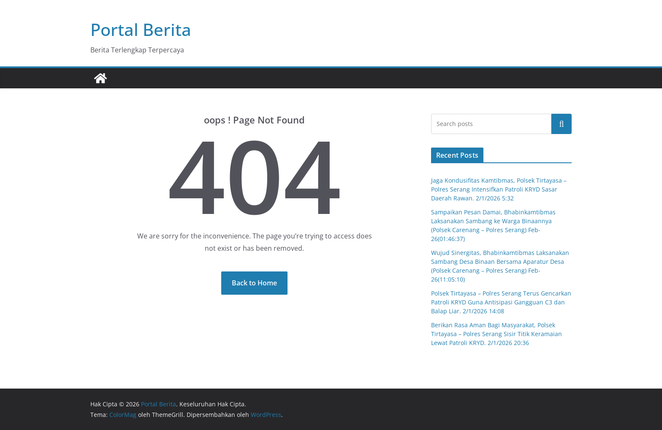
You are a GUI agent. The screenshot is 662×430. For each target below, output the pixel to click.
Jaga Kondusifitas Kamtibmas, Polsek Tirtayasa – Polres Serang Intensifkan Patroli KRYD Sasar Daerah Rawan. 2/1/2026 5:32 (499, 189)
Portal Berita (140, 29)
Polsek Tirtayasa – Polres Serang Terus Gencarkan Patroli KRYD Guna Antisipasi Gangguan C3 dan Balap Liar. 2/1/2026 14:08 (501, 302)
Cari (561, 124)
